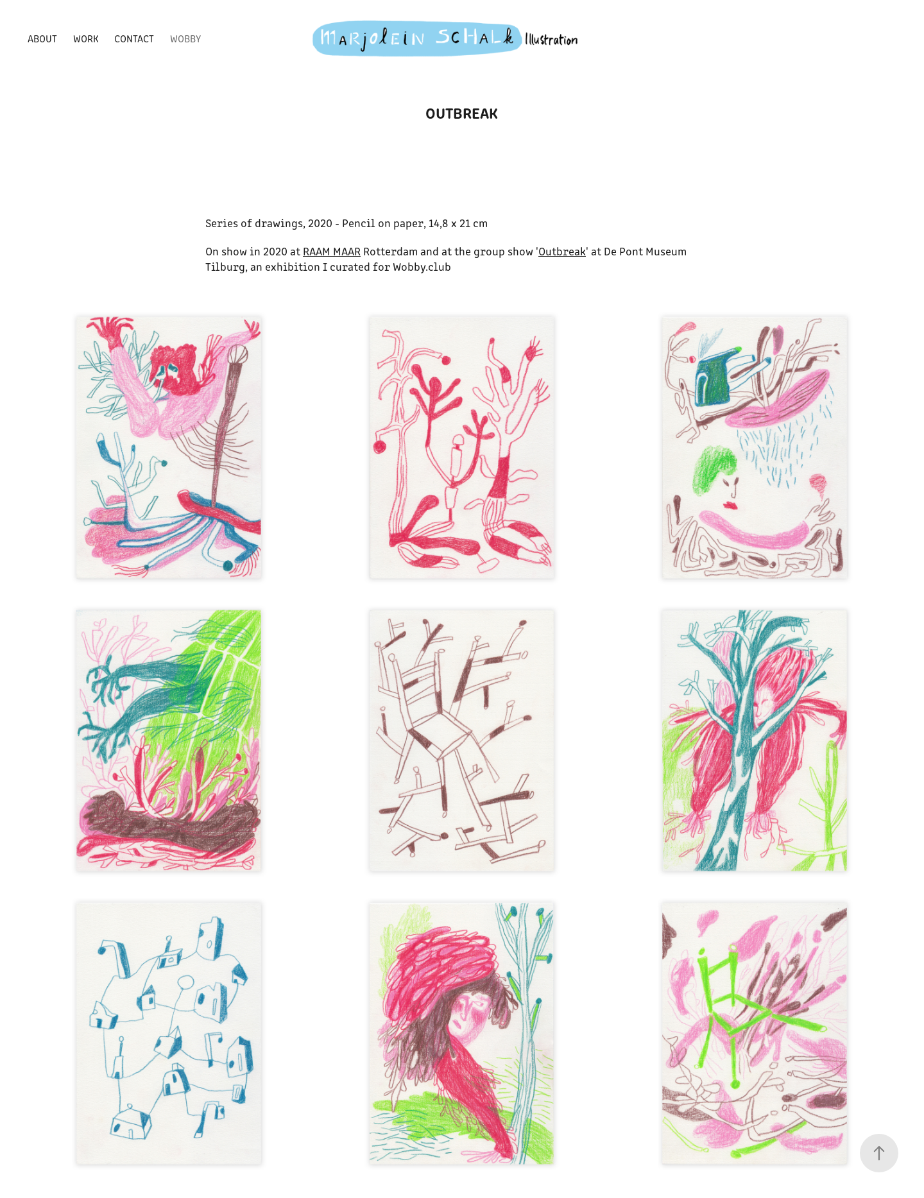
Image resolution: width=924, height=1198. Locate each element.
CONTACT (134, 38)
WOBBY (185, 38)
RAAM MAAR (332, 251)
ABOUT (42, 38)
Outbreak (562, 251)
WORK (86, 38)
